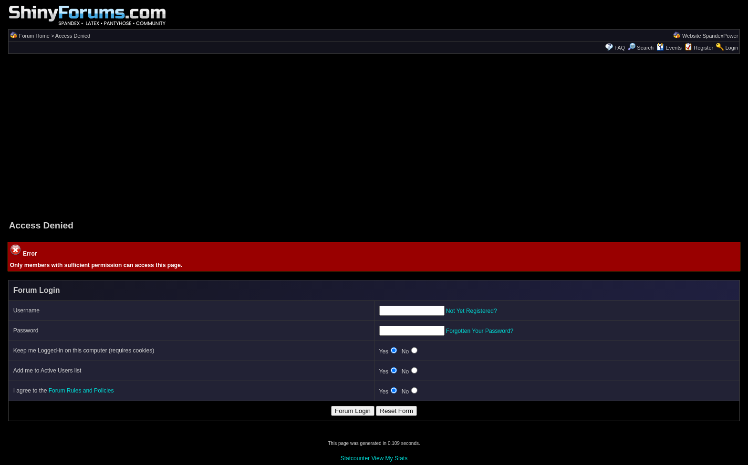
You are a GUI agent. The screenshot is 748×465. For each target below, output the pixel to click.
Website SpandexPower (710, 36)
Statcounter (355, 458)
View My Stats (389, 458)
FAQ (619, 48)
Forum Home (34, 36)
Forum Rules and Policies (81, 390)
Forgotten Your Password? (479, 331)
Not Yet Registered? (471, 311)
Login (731, 48)
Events (669, 48)
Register (703, 48)
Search (641, 48)
